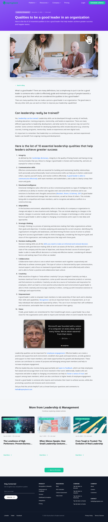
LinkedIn (6, 515)
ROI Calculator (60, 489)
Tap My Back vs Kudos (79, 504)
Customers (94, 492)
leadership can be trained (28, 118)
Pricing (41, 503)
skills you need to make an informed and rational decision (66, 244)
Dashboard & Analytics (45, 497)
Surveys (41, 494)
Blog (57, 486)
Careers (93, 489)
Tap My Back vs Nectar (79, 501)
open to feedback (65, 368)
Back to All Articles (54, 470)
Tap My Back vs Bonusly (77, 487)
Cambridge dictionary (40, 158)
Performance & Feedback (43, 490)
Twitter (12, 515)
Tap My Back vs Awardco (77, 492)
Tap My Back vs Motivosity (77, 496)
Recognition (44, 300)
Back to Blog (20, 85)
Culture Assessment (61, 492)
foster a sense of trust (75, 374)
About (92, 486)
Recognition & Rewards (45, 486)
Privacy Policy (89, 515)
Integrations (42, 500)
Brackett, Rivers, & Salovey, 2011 (69, 193)
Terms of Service (99, 515)
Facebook (19, 515)
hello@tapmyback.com (23, 389)
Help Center (59, 495)
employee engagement (56, 353)
